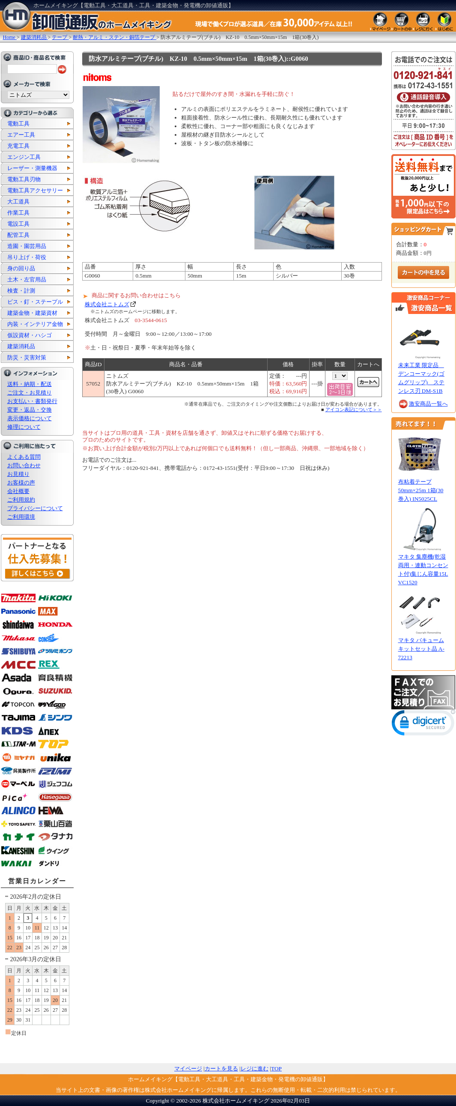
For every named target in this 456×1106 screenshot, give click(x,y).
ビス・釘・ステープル (35, 302)
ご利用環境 (21, 517)
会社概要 (18, 491)
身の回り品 (21, 268)
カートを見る (221, 1068)
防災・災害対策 (26, 357)
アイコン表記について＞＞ (353, 409)
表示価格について (29, 418)
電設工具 (18, 224)
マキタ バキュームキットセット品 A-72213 (421, 649)
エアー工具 (21, 135)
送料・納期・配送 (29, 384)
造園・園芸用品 (26, 246)
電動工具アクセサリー (35, 190)
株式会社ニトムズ (107, 304)
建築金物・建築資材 (32, 313)
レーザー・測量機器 (32, 168)
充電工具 (18, 146)
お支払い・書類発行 (32, 401)
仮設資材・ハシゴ (29, 335)
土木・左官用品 (26, 279)
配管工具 (18, 235)
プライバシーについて (35, 508)
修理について (24, 427)
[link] (423, 724)
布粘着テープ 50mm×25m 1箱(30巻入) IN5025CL (421, 490)
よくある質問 (24, 457)
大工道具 (18, 201)
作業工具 (18, 212)
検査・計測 (21, 290)
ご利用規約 (21, 499)
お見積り (18, 474)
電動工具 (18, 123)
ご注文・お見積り (29, 392)
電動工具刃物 (24, 179)
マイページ (188, 1068)
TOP (276, 1068)
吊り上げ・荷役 (26, 257)
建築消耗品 (21, 346)
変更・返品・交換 (29, 410)
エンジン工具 (24, 157)
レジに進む (254, 1068)
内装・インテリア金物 (35, 324)
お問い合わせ (24, 465)
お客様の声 (21, 482)
